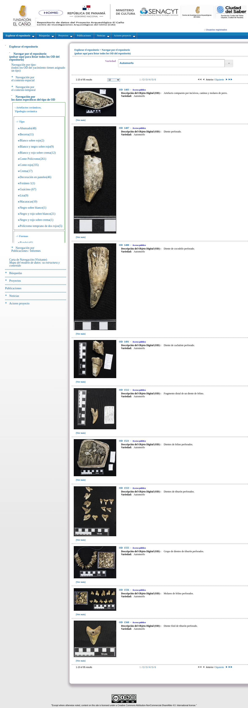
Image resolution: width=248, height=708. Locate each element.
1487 (124, 128)
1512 (124, 389)
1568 (124, 622)
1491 (124, 341)
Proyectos (15, 280)
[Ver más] (81, 120)
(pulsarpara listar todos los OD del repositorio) (34, 56)
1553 (124, 488)
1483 (124, 89)
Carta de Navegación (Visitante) (34, 262)
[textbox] (171, 63)
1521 (124, 440)
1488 (124, 245)
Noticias (14, 295)
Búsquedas (15, 273)
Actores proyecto (19, 303)
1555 (124, 547)
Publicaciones (13, 288)
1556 (124, 589)
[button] (229, 63)
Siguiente (221, 80)
